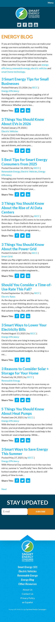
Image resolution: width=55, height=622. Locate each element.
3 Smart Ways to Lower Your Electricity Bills (24, 327)
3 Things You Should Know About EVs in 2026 (22, 121)
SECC (35, 87)
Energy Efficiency (10, 91)
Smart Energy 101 (27, 567)
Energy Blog (27, 579)
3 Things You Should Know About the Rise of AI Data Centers (22, 207)
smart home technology (13, 71)
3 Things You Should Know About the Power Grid (22, 246)
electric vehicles (39, 68)
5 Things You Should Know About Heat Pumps (22, 411)
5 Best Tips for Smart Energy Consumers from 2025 (24, 162)
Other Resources (27, 584)
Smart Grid (6, 256)
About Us (27, 589)
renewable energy (21, 68)
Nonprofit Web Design (17, 609)
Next (4, 489)
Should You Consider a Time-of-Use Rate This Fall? (26, 287)
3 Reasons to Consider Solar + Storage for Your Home (25, 371)
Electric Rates (8, 296)
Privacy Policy (27, 598)
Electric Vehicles (9, 131)
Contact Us (27, 593)
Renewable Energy (10, 171)
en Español (27, 602)
